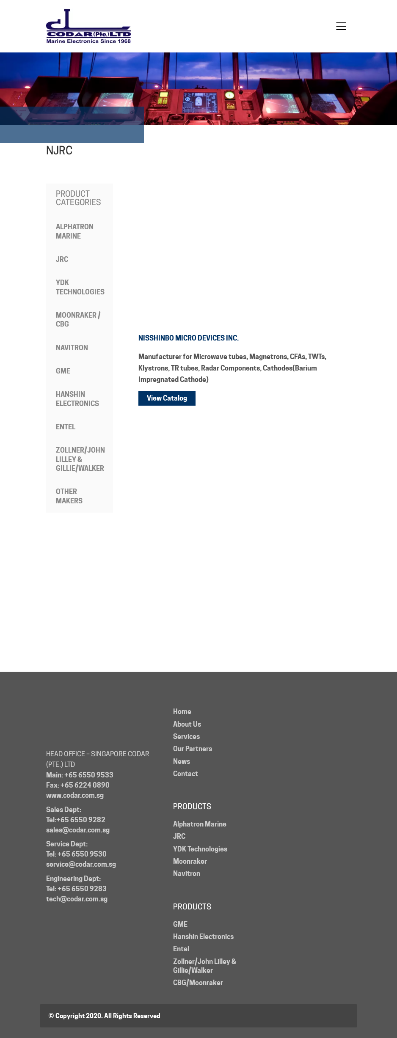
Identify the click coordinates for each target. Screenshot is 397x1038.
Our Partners (192, 749)
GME (63, 371)
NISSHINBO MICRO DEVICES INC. (188, 338)
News (181, 762)
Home (182, 712)
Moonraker (190, 861)
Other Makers (69, 496)
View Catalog (167, 398)
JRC (62, 259)
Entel (65, 427)
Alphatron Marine (75, 231)
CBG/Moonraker (198, 983)
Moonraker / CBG (78, 319)
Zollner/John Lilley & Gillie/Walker (80, 459)
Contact (185, 774)
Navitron (72, 348)
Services (186, 737)
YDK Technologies (80, 287)
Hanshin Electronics (77, 398)
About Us (187, 724)
